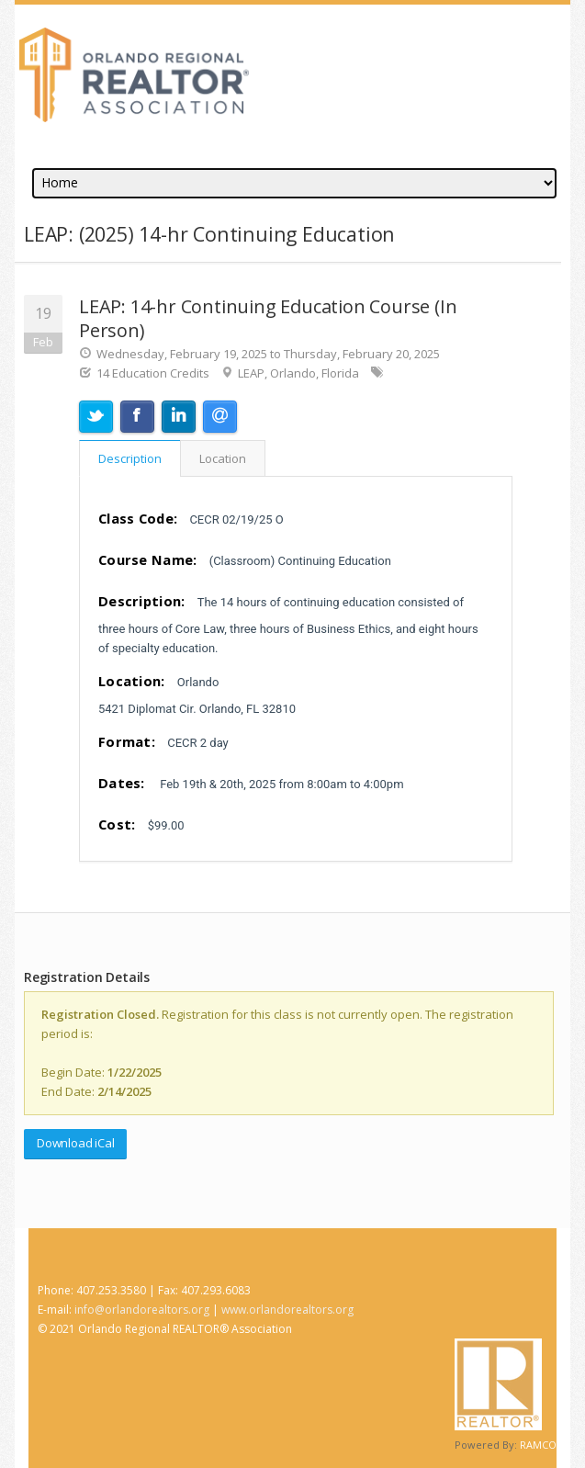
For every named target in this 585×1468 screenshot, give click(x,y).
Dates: (121, 783)
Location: (131, 681)
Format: (126, 741)
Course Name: (147, 559)
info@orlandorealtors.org (141, 1309)
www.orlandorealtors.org (287, 1309)
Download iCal (75, 1143)
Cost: (116, 824)
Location (222, 458)
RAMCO (538, 1444)
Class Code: (137, 518)
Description (130, 458)
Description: (142, 601)
